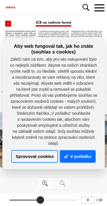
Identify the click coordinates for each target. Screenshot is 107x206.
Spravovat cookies (35, 156)
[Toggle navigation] (99, 7)
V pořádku (78, 156)
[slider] (40, 200)
